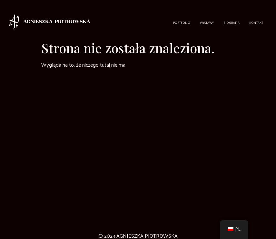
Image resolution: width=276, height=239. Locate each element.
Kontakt (256, 22)
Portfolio (181, 22)
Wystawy (207, 22)
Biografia (231, 22)
